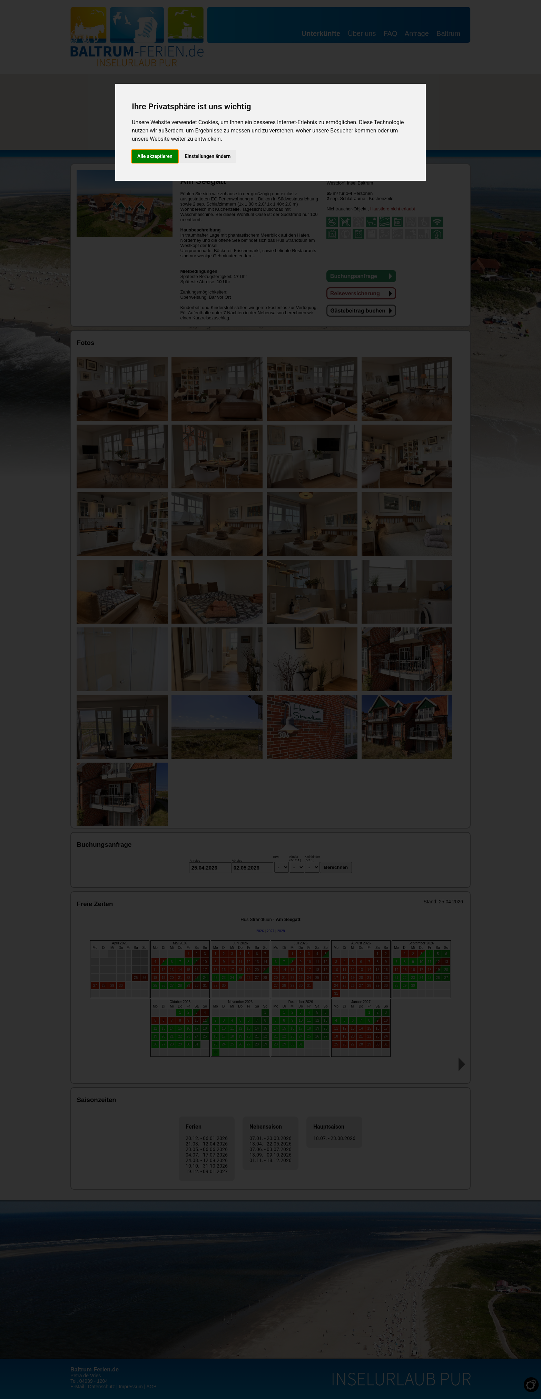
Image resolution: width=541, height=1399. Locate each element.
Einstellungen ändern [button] (208, 156)
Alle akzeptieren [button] (155, 156)
